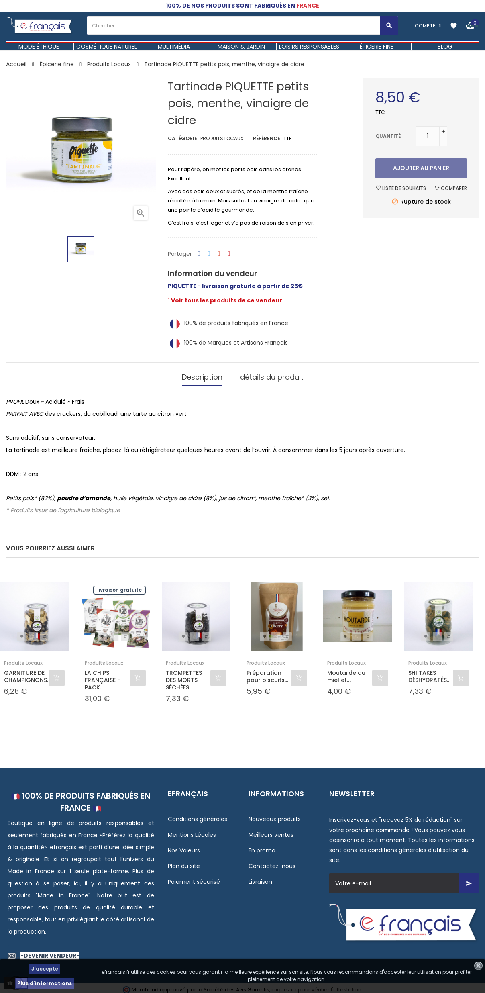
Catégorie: (183, 138)
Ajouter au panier (421, 168)
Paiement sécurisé (194, 878)
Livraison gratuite (119, 586)
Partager (199, 254)
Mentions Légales (192, 831)
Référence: (267, 138)
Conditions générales (197, 815)
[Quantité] (428, 136)
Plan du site (184, 862)
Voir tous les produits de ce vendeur (225, 300)
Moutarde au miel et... (346, 673)
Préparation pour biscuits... (267, 673)
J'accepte (44, 968)
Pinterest (229, 254)
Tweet (209, 254)
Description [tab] (202, 375)
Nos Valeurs (184, 847)
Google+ (219, 254)
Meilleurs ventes (271, 831)
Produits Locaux (221, 138)
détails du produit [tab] (272, 375)
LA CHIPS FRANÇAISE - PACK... (102, 677)
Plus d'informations (44, 983)
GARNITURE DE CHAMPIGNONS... (26, 673)
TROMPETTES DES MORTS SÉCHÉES (184, 677)
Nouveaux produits (275, 815)
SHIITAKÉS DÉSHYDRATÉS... (429, 673)
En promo (262, 847)
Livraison (260, 878)
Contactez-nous (272, 862)
